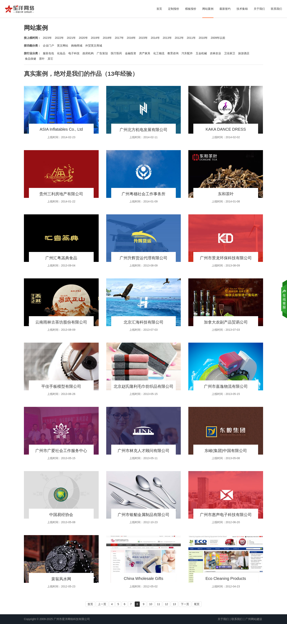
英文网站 (62, 45)
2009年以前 (218, 37)
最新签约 (225, 8)
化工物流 (158, 53)
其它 (50, 58)
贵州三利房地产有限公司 (61, 194)
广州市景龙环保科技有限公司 (226, 258)
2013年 (167, 37)
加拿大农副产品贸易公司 (226, 322)
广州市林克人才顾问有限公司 (143, 450)
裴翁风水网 (61, 579)
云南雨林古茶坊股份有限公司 (61, 322)
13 (174, 604)
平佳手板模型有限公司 (61, 386)
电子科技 (74, 53)
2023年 (47, 37)
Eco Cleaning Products (225, 578)
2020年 (83, 37)
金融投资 (130, 53)
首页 (159, 8)
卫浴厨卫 (229, 53)
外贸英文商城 (93, 45)
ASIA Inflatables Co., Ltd (61, 129)
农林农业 (215, 53)
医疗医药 (116, 53)
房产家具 (144, 53)
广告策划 (102, 53)
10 (150, 604)
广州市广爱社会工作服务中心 (61, 450)
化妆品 (61, 53)
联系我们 (276, 8)
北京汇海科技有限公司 (143, 322)
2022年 (59, 37)
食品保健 (30, 58)
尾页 (197, 604)
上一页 (102, 604)
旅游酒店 (243, 53)
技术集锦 (242, 8)
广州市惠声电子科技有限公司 (226, 514)
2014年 (155, 37)
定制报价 (173, 8)
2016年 (131, 37)
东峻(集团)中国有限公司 (225, 450)
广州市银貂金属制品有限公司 (143, 514)
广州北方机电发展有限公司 (143, 129)
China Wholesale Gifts (143, 578)
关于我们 (259, 8)
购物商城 (76, 45)
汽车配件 (187, 53)
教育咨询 (173, 53)
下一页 (185, 604)
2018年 (107, 37)
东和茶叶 (226, 194)
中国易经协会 (61, 514)
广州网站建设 (253, 619)
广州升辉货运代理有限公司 (143, 258)
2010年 (203, 37)
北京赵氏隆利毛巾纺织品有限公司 (143, 386)
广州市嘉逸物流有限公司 (226, 386)
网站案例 (207, 8)
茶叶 (42, 58)
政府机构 (88, 53)
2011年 (191, 37)
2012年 (179, 37)
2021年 (71, 37)
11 (158, 604)
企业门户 (48, 45)
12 (166, 604)
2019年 (95, 37)
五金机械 (201, 53)
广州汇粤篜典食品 (61, 258)
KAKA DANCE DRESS (225, 129)
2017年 (119, 37)
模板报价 (190, 8)
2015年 (143, 37)
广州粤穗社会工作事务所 (143, 194)
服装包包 (48, 53)
